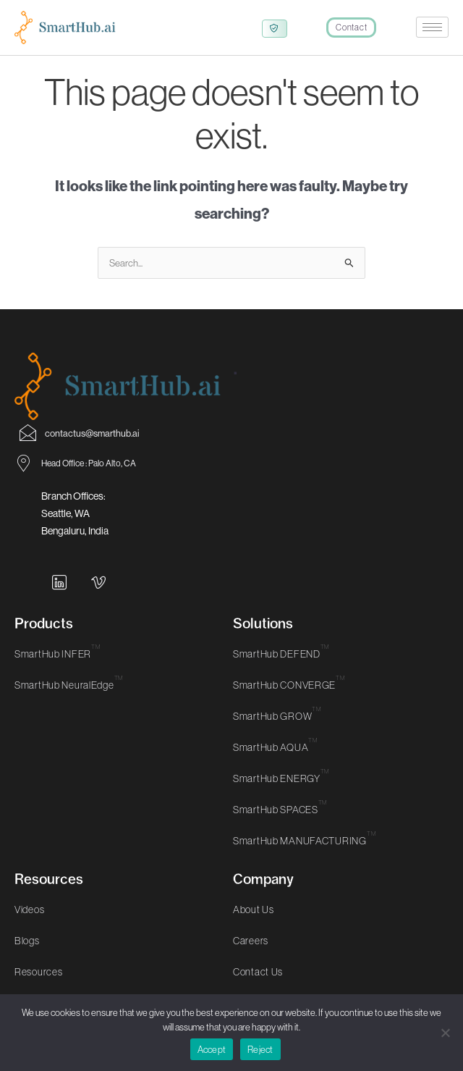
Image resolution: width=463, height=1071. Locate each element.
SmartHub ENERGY (281, 793)
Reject (260, 1049)
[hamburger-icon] (432, 27)
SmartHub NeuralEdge (68, 699)
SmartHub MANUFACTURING (304, 855)
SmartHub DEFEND (281, 668)
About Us (253, 924)
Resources (38, 986)
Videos (29, 924)
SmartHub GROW (277, 730)
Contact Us (258, 986)
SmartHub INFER (57, 668)
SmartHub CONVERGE (289, 699)
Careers (250, 955)
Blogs (27, 955)
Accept (211, 1049)
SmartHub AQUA (275, 762)
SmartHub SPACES (280, 824)
